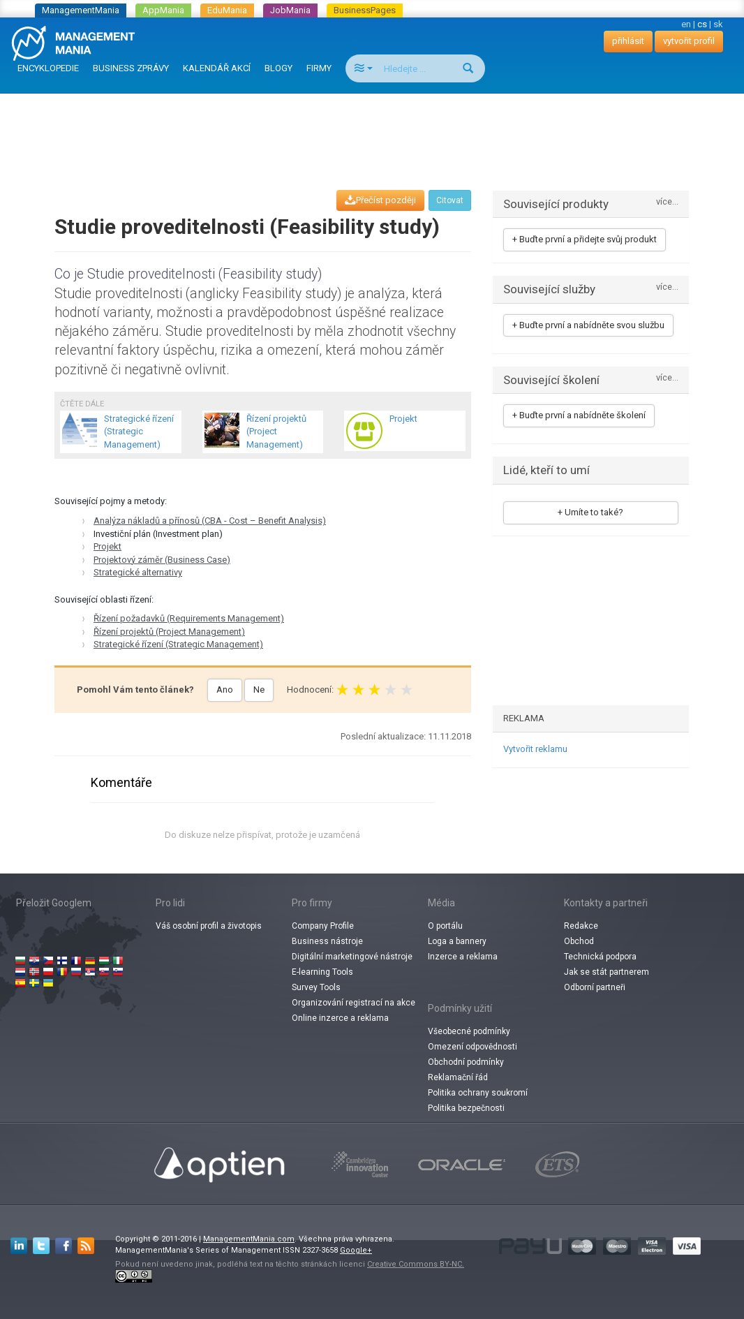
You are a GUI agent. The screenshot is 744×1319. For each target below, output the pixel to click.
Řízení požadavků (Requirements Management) (189, 618)
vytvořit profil (689, 41)
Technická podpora (600, 956)
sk (718, 24)
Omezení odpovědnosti (472, 1047)
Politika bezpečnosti (466, 1108)
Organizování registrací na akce (353, 1003)
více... (667, 202)
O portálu (445, 926)
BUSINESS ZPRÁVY (131, 68)
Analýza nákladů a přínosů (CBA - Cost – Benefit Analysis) (210, 520)
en (686, 24)
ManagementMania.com (249, 1239)
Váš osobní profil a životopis (209, 926)
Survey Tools (316, 987)
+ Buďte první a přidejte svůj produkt (584, 239)
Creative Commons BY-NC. (415, 1264)
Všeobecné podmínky (469, 1031)
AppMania (163, 10)
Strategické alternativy (138, 572)
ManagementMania (80, 10)
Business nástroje (327, 941)
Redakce (581, 926)
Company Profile (323, 926)
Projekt (107, 546)
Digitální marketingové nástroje (352, 956)
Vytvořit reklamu (535, 749)
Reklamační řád (458, 1077)
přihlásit (628, 41)
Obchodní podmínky (466, 1062)
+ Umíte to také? (590, 512)
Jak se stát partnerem (606, 972)
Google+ (356, 1250)
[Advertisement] (372, 128)
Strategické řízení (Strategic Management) (178, 644)
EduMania (227, 10)
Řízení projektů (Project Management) (169, 631)
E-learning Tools (322, 972)
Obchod (579, 941)
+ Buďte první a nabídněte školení (579, 415)
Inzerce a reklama (463, 956)
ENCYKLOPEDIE (48, 68)
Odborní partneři (594, 987)
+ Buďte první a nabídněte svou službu (588, 325)
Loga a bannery (457, 941)
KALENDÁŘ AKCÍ (217, 68)
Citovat (449, 200)
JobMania (290, 10)
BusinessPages (365, 10)
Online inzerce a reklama (340, 1018)
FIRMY (319, 68)
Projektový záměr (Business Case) (162, 559)
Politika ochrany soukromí (478, 1093)
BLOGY (278, 68)
